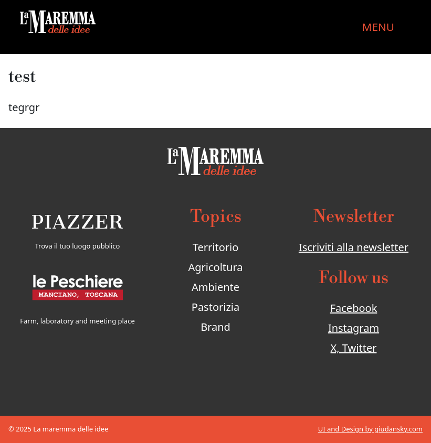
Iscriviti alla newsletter (353, 247)
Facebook (353, 308)
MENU (378, 26)
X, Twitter (354, 348)
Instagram (353, 328)
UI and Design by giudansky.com (370, 429)
